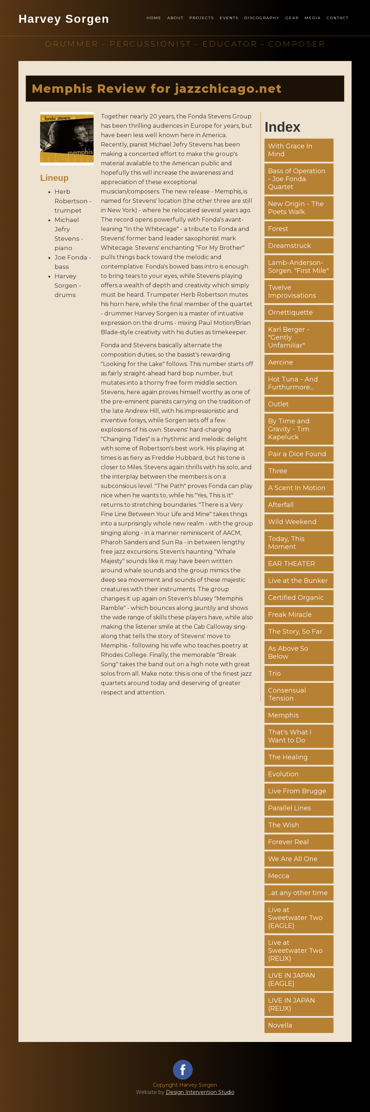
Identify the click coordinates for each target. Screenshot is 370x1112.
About (175, 18)
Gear (292, 18)
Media (313, 18)
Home (154, 18)
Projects (201, 18)
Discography (262, 18)
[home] (63, 26)
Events (229, 18)
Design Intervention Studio (200, 1092)
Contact (338, 18)
